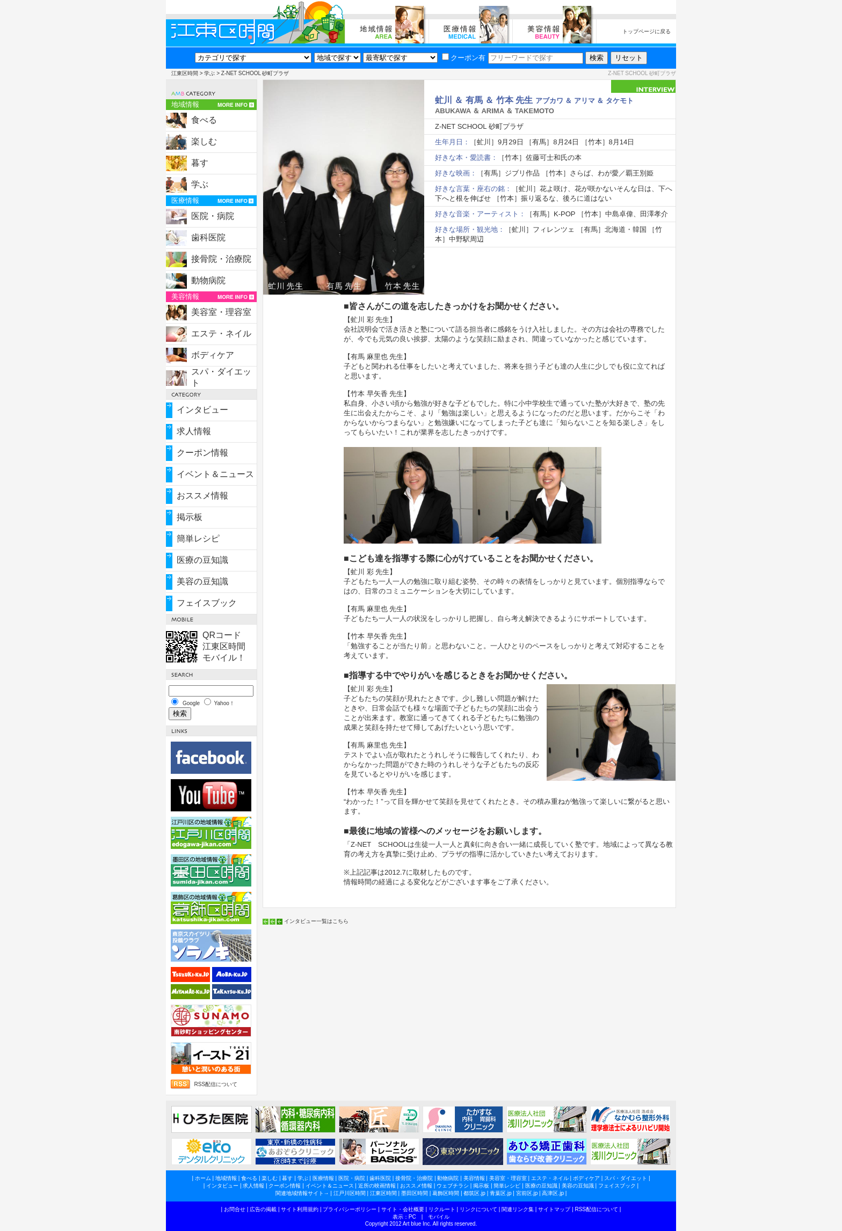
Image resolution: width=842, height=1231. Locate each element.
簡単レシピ (198, 538)
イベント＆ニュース (215, 474)
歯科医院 (208, 237)
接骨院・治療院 (221, 258)
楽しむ (204, 141)
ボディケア (212, 355)
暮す (199, 162)
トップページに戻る (646, 31)
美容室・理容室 (221, 312)
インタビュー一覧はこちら (316, 921)
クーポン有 (463, 58)
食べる (204, 119)
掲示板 (189, 517)
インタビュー (202, 409)
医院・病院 (212, 216)
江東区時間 (184, 73)
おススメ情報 (202, 495)
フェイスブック (207, 602)
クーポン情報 (202, 452)
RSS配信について (215, 1084)
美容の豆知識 (202, 581)
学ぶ (209, 73)
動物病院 (208, 280)
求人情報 (194, 431)
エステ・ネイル (221, 333)
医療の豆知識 (202, 560)
